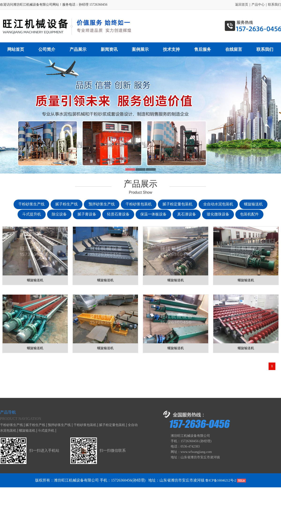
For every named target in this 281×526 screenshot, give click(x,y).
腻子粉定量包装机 (112, 425)
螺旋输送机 (27, 430)
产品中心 (258, 4)
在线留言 (233, 49)
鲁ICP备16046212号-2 (220, 480)
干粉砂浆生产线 (11, 425)
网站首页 (15, 49)
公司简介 (46, 49)
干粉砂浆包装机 (85, 425)
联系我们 (274, 4)
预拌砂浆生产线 (59, 425)
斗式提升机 (46, 430)
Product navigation (20, 419)
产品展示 (78, 49)
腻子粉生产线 (35, 425)
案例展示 (140, 49)
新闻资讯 (109, 49)
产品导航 (8, 412)
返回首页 (241, 4)
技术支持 (171, 49)
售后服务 (202, 49)
